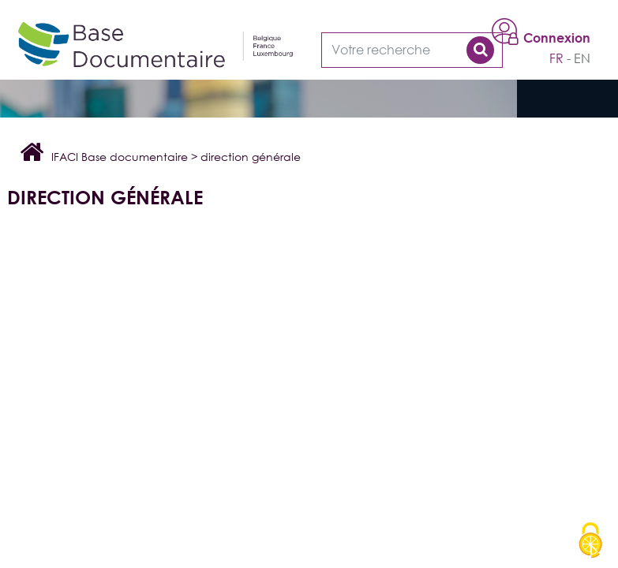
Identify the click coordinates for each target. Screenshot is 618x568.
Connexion (556, 38)
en (582, 58)
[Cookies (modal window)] (590, 541)
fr (556, 58)
